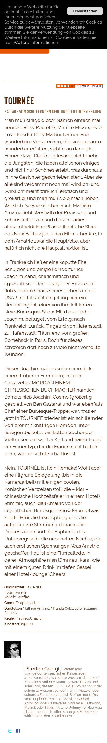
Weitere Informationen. (36, 42)
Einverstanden (85, 11)
